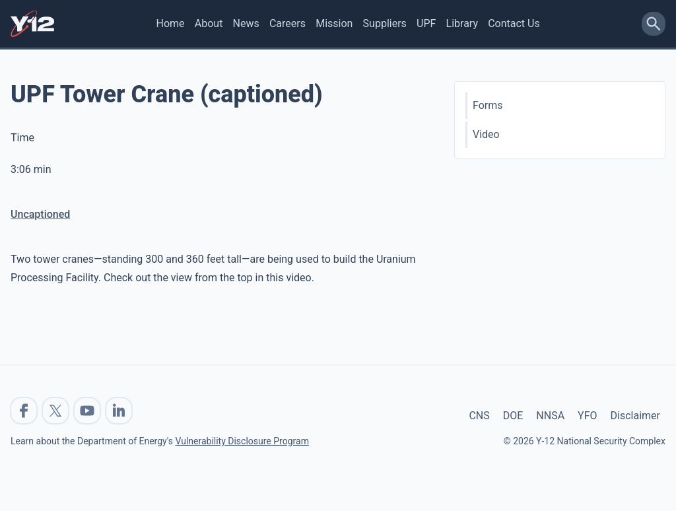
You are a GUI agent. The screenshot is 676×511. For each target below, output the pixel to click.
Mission (334, 23)
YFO (587, 415)
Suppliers (385, 23)
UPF (426, 23)
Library (462, 23)
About (209, 23)
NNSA (550, 415)
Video (486, 134)
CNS (479, 415)
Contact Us (514, 23)
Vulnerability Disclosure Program (241, 441)
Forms (488, 105)
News (246, 23)
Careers (287, 23)
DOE (513, 415)
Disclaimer (635, 415)
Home (170, 23)
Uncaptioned (40, 214)
